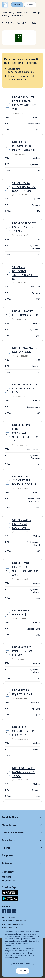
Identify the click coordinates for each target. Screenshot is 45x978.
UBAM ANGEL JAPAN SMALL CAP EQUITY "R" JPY (24, 186)
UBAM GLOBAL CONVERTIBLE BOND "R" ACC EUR (24, 480)
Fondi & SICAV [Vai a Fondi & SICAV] (22, 13)
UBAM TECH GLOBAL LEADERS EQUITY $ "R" (23, 731)
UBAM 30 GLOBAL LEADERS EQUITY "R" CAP (23, 772)
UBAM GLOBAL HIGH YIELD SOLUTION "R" (21, 523)
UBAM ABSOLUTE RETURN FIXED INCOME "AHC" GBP (24, 146)
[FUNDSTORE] (5, 5)
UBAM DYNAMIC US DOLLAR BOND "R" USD (24, 388)
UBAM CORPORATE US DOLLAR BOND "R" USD (24, 227)
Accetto (22, 971)
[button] (40, 5)
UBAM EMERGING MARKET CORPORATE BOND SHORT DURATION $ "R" (25, 433)
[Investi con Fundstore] (17, 4)
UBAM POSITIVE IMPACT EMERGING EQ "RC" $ (24, 651)
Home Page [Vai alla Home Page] (7, 13)
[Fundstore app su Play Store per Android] (22, 898)
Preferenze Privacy (21, 963)
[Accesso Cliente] (30, 4)
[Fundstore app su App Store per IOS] (22, 892)
